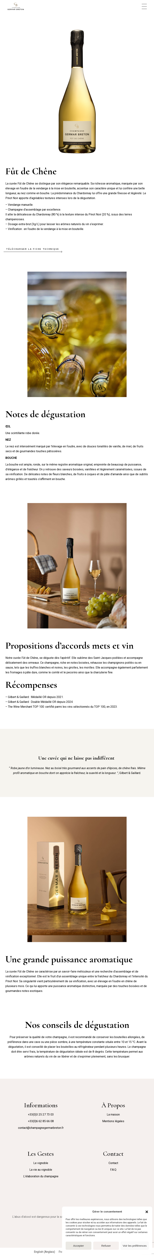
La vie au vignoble (40, 1169)
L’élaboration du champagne (40, 1176)
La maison (113, 1114)
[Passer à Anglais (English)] (44, 1251)
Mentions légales (113, 1121)
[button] (147, 1212)
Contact (113, 1163)
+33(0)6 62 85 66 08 (41, 1121)
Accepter (78, 1245)
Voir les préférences (135, 1245)
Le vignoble (40, 1163)
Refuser (106, 1245)
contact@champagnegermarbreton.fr (41, 1128)
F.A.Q (113, 1169)
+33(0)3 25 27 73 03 (41, 1114)
